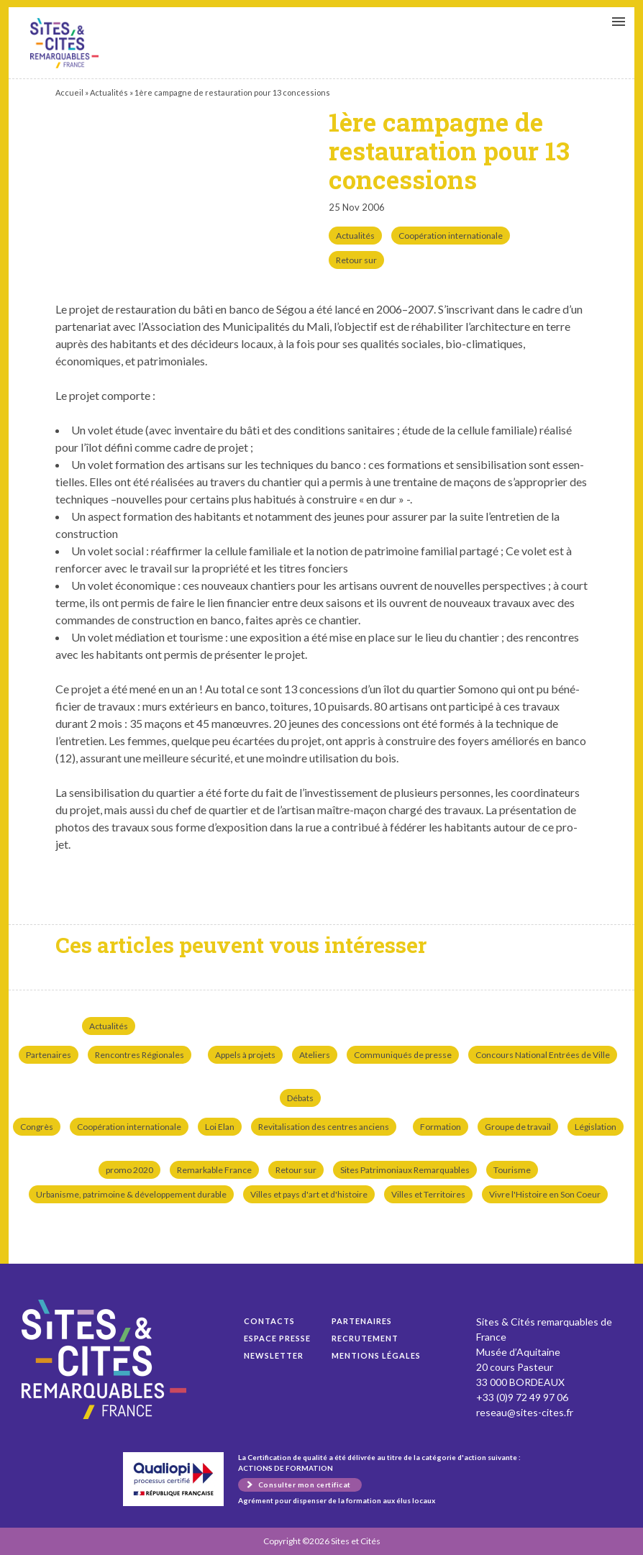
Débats (300, 1098)
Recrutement (365, 1338)
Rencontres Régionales (139, 1054)
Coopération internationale (450, 235)
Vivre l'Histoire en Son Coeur (545, 1194)
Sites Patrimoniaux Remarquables (405, 1169)
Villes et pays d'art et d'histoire (309, 1194)
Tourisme (512, 1169)
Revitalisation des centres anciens (323, 1126)
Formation (440, 1126)
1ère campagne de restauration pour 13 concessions (64, 43)
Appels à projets (245, 1054)
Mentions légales (376, 1355)
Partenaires (48, 1054)
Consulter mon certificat (304, 1484)
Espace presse (277, 1338)
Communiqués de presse (403, 1054)
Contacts (269, 1321)
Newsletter (274, 1355)
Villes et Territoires (428, 1194)
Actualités (109, 92)
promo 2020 (129, 1169)
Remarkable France (214, 1169)
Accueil (69, 92)
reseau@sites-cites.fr (524, 1412)
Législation (595, 1126)
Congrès (36, 1126)
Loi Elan (219, 1126)
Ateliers (314, 1054)
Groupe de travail (518, 1126)
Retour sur (356, 260)
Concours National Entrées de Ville (542, 1054)
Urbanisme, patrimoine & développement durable (131, 1194)
